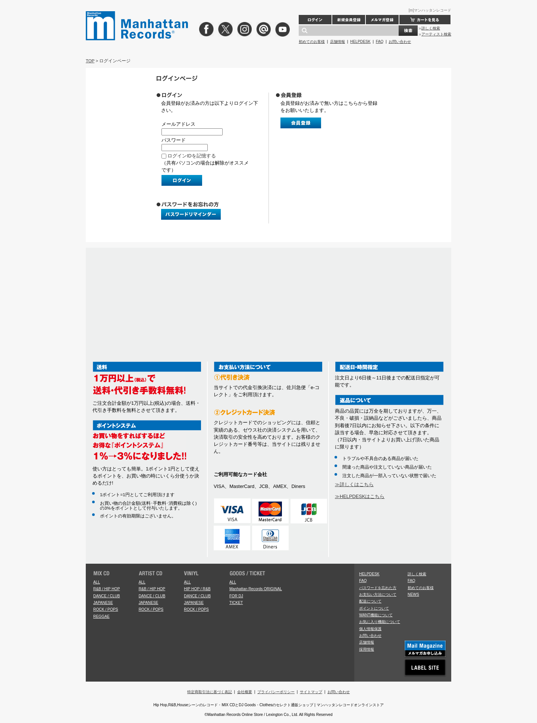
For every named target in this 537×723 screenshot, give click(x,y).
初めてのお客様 (312, 42)
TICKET (236, 603)
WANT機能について (376, 615)
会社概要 (244, 692)
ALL (96, 582)
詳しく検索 (430, 28)
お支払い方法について (377, 594)
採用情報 (366, 649)
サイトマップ (311, 692)
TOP (90, 61)
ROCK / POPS (105, 609)
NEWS (413, 594)
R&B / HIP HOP (106, 589)
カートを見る (424, 19)
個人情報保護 (370, 629)
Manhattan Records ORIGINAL (255, 589)
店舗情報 (337, 42)
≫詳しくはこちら (354, 484)
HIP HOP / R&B (197, 589)
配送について (370, 601)
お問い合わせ (400, 42)
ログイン (315, 19)
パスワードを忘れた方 (377, 588)
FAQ (379, 42)
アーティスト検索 (436, 34)
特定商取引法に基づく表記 (209, 692)
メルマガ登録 (382, 19)
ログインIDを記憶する (191, 156)
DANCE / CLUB (106, 596)
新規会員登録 (348, 19)
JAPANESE (103, 603)
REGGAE (101, 616)
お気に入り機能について (379, 622)
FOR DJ (236, 596)
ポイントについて (374, 608)
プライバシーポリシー (276, 692)
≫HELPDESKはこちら (359, 496)
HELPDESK (360, 42)
